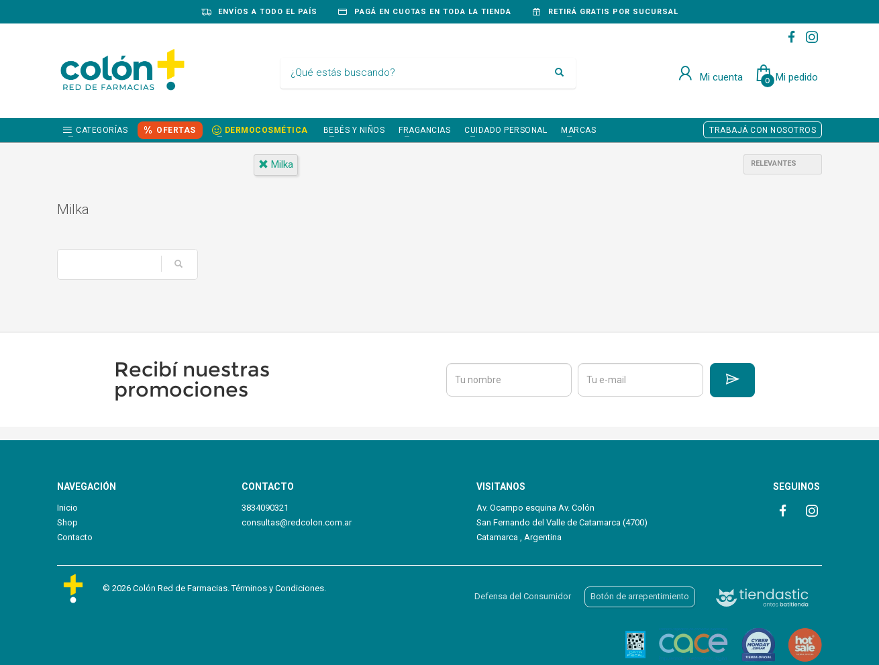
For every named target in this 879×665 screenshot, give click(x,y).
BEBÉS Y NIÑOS (354, 130)
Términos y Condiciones (277, 588)
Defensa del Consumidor (522, 596)
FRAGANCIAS (424, 130)
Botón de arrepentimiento (639, 596)
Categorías (101, 130)
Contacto (75, 537)
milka (275, 164)
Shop (67, 522)
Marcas (578, 130)
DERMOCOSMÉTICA (266, 130)
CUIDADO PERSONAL (505, 130)
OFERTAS (176, 130)
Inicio (67, 508)
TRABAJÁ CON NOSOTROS (762, 130)
